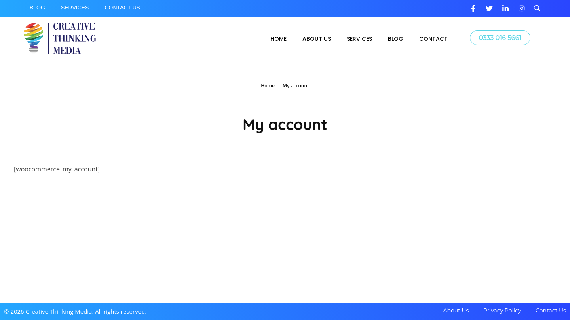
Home (268, 85)
